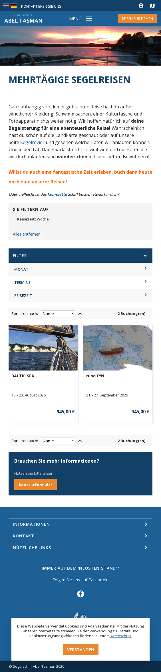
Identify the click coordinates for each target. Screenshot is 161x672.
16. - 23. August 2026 (28, 395)
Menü (75, 18)
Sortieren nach (24, 313)
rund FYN (95, 375)
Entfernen (79, 225)
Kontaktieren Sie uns (41, 6)
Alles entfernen (27, 234)
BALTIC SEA (22, 375)
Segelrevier (32, 142)
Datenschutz (121, 635)
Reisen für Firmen (137, 18)
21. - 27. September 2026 (107, 395)
